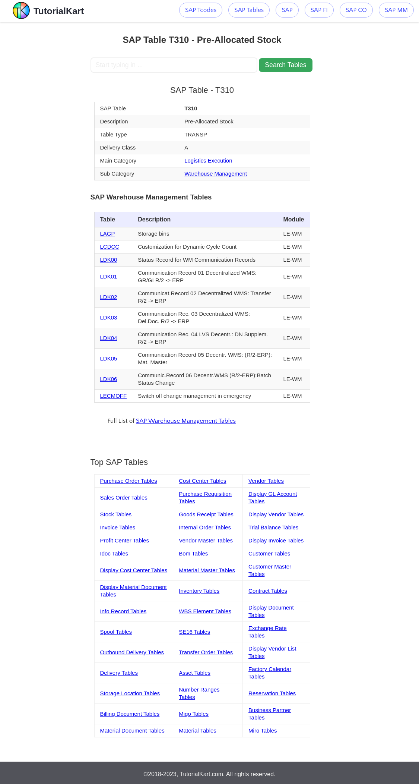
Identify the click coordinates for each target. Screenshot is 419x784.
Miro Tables (262, 730)
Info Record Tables (123, 611)
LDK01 (108, 276)
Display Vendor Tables (276, 514)
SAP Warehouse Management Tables (186, 421)
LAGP (107, 233)
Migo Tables (194, 714)
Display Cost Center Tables (134, 570)
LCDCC (110, 246)
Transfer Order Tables (206, 652)
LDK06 (108, 379)
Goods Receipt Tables (206, 514)
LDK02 (108, 297)
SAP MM (396, 10)
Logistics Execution (208, 160)
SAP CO (356, 10)
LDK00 (108, 259)
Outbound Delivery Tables (132, 652)
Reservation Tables (272, 693)
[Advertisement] (45, 134)
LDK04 (108, 338)
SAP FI (319, 10)
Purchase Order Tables (128, 481)
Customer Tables (269, 553)
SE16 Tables (194, 632)
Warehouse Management (215, 173)
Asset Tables (194, 673)
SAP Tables (249, 10)
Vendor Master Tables (206, 540)
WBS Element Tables (205, 611)
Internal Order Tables (205, 527)
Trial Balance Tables (273, 527)
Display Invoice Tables (276, 540)
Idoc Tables (114, 553)
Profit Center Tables (124, 540)
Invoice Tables (118, 527)
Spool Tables (116, 632)
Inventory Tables (199, 591)
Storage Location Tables (130, 693)
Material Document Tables (132, 730)
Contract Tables (267, 591)
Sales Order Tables (123, 497)
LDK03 (108, 317)
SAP (287, 10)
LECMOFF (113, 396)
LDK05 (108, 358)
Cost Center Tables (202, 481)
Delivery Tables (119, 673)
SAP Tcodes (200, 10)
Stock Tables (116, 514)
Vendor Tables (266, 481)
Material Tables (197, 730)
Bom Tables (193, 553)
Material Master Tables (207, 570)
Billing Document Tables (130, 714)
